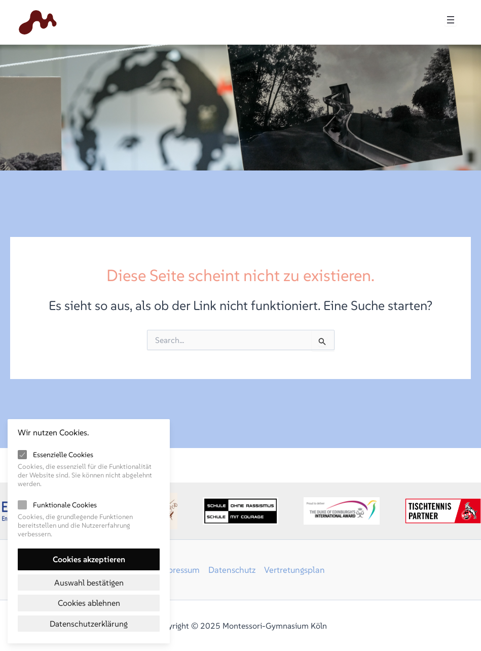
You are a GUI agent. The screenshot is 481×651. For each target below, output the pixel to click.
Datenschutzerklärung (89, 624)
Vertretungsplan (294, 569)
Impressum (178, 569)
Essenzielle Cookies (63, 454)
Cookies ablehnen (89, 603)
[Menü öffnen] (451, 20)
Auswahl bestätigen (89, 582)
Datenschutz (231, 569)
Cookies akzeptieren (89, 559)
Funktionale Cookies (65, 504)
